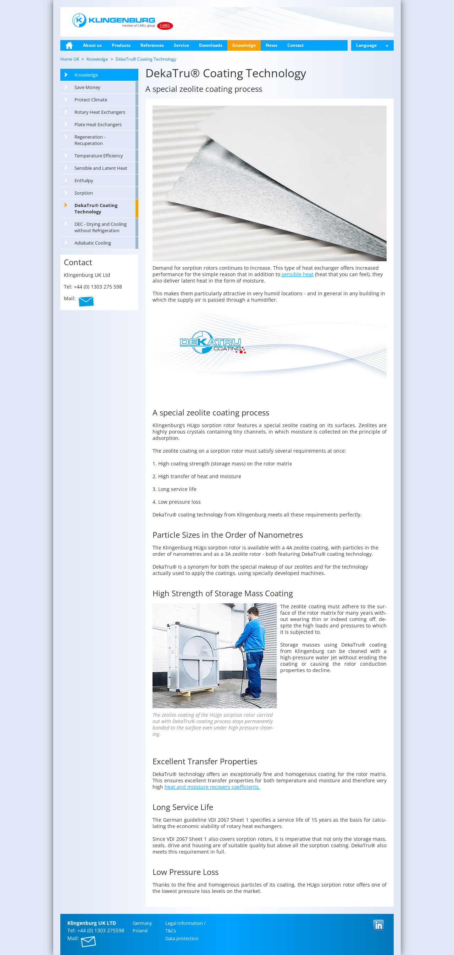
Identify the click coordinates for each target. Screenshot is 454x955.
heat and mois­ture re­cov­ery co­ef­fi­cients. (212, 786)
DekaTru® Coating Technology (95, 208)
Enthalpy (83, 180)
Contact (295, 45)
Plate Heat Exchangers (98, 124)
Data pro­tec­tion (182, 938)
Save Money (87, 87)
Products (121, 45)
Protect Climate (90, 99)
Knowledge (244, 45)
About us (92, 45)
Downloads (210, 45)
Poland (140, 930)
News (271, 45)
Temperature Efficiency (98, 155)
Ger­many (142, 923)
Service (181, 45)
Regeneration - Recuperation (89, 140)
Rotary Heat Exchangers (99, 112)
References (152, 45)
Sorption (83, 193)
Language (372, 45)
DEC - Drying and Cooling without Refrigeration (100, 227)
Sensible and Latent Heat (100, 168)
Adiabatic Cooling (92, 243)
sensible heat (298, 274)
